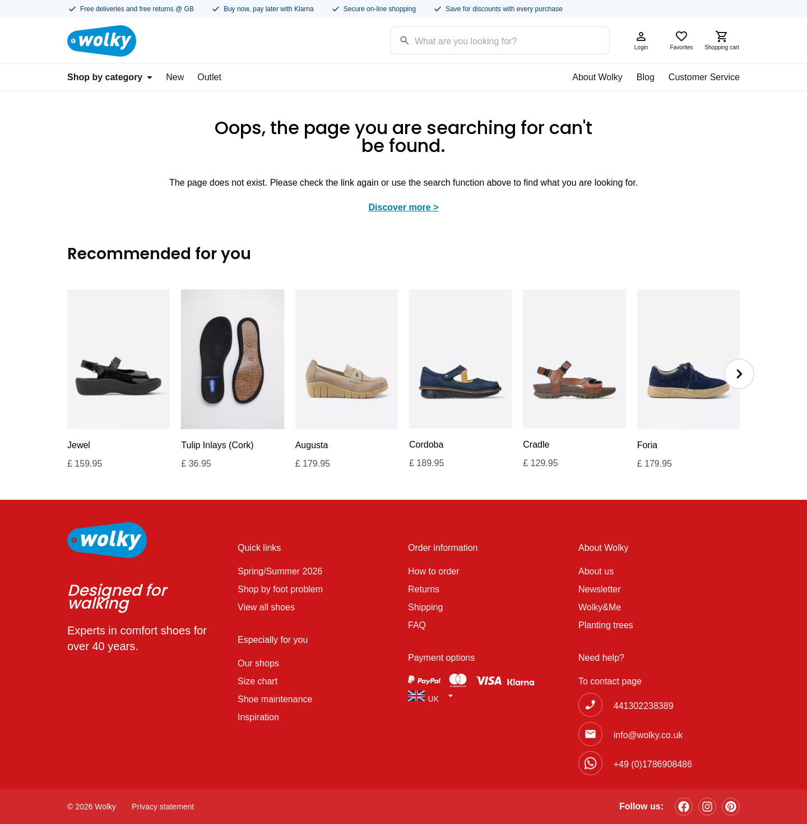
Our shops (258, 663)
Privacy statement (163, 806)
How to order (434, 571)
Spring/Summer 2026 (280, 571)
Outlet (209, 77)
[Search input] (485, 40)
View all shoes (266, 607)
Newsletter (599, 589)
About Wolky (597, 77)
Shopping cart (722, 40)
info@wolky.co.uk (648, 735)
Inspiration (258, 717)
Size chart (257, 681)
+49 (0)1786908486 (653, 764)
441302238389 (644, 706)
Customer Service (704, 77)
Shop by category (109, 77)
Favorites (681, 40)
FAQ (417, 625)
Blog (646, 77)
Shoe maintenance (275, 699)
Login (641, 40)
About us (596, 571)
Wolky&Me (599, 607)
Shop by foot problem (280, 589)
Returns (423, 589)
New (175, 77)
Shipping (425, 607)
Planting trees (605, 625)
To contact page (610, 681)
